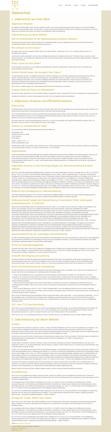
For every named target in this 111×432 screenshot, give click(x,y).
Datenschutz (23, 428)
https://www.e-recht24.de (23, 423)
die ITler (20, 430)
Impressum (15, 428)
